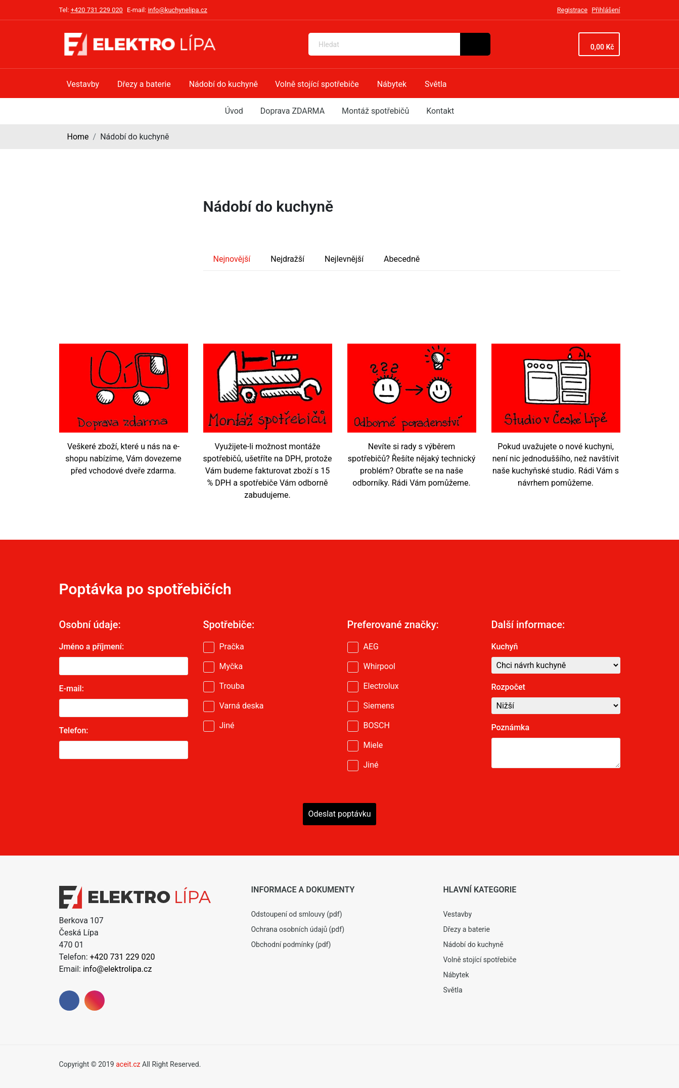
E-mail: (71, 688)
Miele (373, 745)
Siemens (379, 706)
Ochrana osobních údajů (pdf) (297, 929)
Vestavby (457, 914)
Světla (452, 990)
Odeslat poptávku (339, 814)
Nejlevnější (344, 259)
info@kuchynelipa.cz (177, 10)
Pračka (231, 646)
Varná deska (241, 706)
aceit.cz (128, 1064)
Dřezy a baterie (466, 929)
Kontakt (440, 111)
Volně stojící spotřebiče (479, 960)
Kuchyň (504, 646)
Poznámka (510, 727)
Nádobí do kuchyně (473, 944)
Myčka (231, 666)
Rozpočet (508, 687)
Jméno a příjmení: (91, 646)
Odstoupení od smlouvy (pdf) (296, 914)
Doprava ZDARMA (292, 111)
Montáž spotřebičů (375, 111)
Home (78, 136)
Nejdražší (287, 259)
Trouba (232, 686)
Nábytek (456, 975)
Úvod (234, 111)
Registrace (572, 10)
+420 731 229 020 (97, 10)
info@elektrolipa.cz (117, 969)
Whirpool (379, 666)
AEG (371, 646)
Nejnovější (232, 259)
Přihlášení (606, 10)
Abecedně (402, 259)
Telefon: (73, 730)
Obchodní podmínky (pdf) (291, 944)
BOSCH (377, 725)
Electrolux (381, 686)
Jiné (227, 725)
